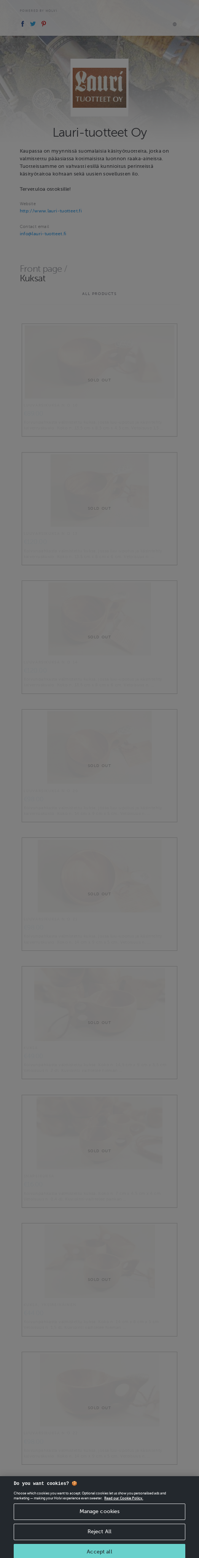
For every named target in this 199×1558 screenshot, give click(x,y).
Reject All (99, 1535)
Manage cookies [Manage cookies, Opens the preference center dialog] (100, 1515)
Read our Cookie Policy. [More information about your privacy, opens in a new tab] (123, 1502)
